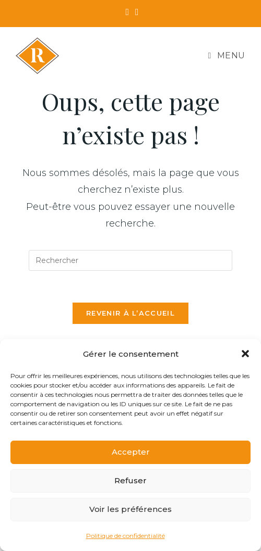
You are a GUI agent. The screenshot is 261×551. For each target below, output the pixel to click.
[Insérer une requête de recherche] (130, 260)
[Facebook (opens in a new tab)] (127, 12)
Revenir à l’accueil (130, 313)
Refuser (130, 480)
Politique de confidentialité (125, 536)
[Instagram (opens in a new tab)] (135, 12)
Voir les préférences (130, 509)
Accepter (131, 452)
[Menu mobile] (226, 55)
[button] (245, 353)
